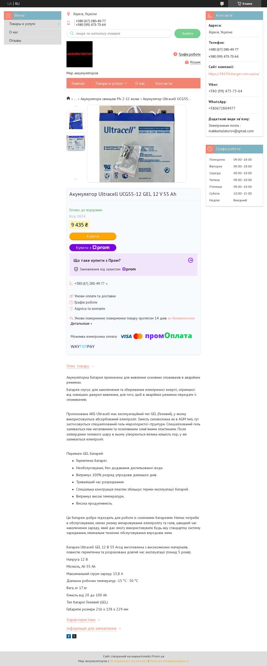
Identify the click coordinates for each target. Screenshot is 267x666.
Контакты (164, 83)
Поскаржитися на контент (128, 661)
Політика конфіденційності (169, 661)
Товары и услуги (22, 23)
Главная (78, 83)
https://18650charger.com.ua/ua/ (234, 73)
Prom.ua (158, 656)
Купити (93, 236)
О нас (13, 32)
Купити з (93, 247)
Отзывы (15, 40)
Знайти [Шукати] (187, 33)
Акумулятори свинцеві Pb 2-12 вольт (110, 98)
